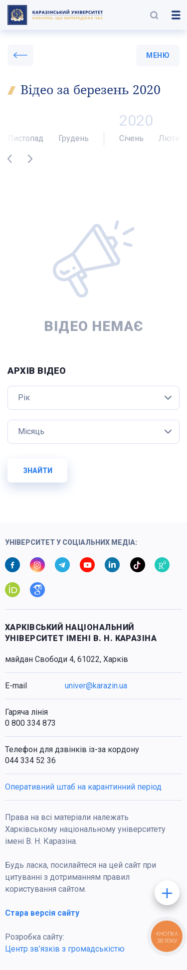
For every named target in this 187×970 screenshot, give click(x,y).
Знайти (37, 471)
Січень (131, 138)
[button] (154, 15)
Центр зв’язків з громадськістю (65, 949)
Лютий (171, 138)
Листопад (25, 138)
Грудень (73, 138)
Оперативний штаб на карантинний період (83, 787)
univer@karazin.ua (96, 685)
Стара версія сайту (42, 913)
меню (158, 55)
